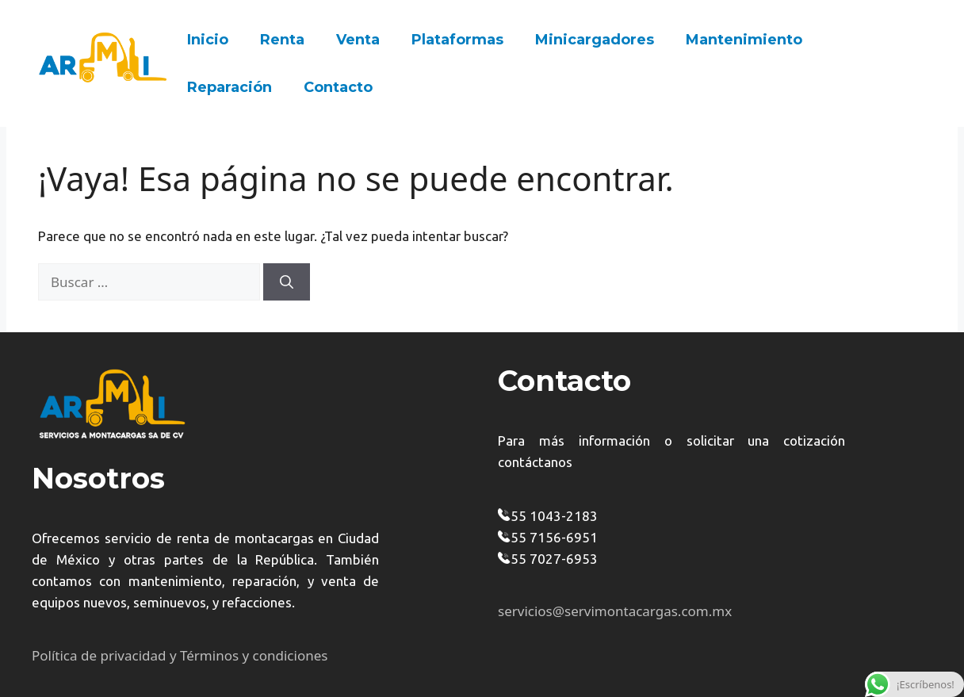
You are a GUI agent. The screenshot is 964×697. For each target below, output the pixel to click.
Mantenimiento (744, 39)
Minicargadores (594, 39)
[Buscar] (286, 282)
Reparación (229, 87)
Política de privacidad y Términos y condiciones (179, 655)
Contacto (338, 87)
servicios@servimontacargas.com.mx (615, 611)
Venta (358, 39)
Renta (282, 39)
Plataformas (457, 39)
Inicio (207, 39)
